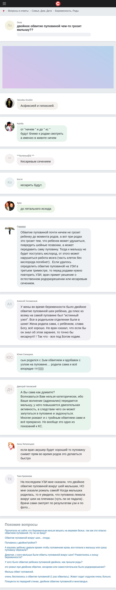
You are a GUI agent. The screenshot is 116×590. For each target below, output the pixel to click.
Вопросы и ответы (18, 11)
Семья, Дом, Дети (42, 11)
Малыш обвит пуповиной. (19, 571)
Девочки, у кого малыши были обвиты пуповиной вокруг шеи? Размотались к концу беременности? (51, 556)
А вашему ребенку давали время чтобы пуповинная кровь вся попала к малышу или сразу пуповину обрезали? (56, 548)
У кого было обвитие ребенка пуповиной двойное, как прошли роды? (43, 562)
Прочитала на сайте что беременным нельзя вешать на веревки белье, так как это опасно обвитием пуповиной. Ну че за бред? (55, 531)
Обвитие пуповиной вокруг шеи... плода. (27, 538)
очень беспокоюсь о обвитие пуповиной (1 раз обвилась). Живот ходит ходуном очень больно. (58, 576)
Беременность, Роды (67, 11)
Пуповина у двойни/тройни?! (21, 542)
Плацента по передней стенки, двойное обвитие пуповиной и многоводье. (46, 581)
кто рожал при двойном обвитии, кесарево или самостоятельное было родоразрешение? (55, 567)
